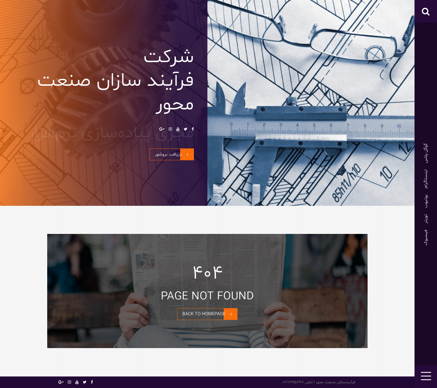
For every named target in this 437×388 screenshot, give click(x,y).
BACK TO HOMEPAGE (209, 314)
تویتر (426, 219)
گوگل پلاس (426, 153)
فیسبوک (426, 237)
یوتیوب (426, 201)
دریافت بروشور (174, 154)
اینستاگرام (426, 178)
